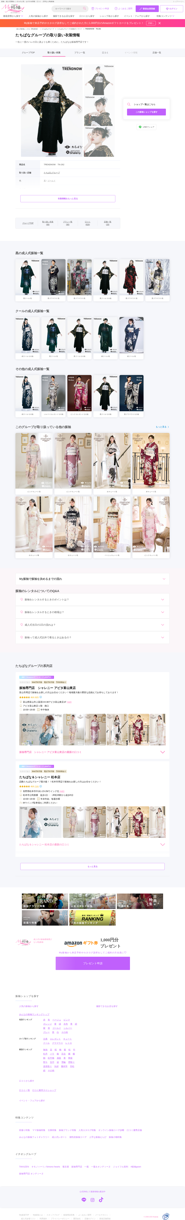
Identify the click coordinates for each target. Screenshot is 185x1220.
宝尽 (52, 1062)
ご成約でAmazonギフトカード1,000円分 (36, 677)
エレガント (55, 1039)
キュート (67, 1039)
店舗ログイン (90, 1219)
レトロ (68, 1043)
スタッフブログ (53, 1215)
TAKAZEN (24, 1166)
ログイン (171, 8)
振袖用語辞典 (68, 1215)
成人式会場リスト (28, 1219)
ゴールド (56, 1028)
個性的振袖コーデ (78, 1137)
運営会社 (77, 1219)
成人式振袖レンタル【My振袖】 (27, 29)
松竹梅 (51, 1058)
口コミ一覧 (24, 1090)
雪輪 (63, 1062)
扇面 (59, 1058)
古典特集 (52, 1130)
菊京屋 (65, 1166)
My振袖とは (38, 1215)
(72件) (36, 786)
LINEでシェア (146, 127)
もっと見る (163, 427)
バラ (52, 1054)
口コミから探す (87, 16)
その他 (64, 1032)
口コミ (105, 52)
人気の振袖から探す (38, 16)
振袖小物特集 (115, 1137)
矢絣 (56, 1066)
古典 (45, 1039)
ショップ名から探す (109, 16)
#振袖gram (136, 1166)
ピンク (67, 1020)
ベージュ (56, 1020)
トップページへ (178, 1)
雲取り (71, 1062)
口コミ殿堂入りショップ (44, 1090)
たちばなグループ (46, 29)
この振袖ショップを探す (147, 112)
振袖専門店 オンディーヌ (31, 1173)
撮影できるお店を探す (64, 16)
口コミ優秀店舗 (134, 1130)
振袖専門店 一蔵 (80, 1166)
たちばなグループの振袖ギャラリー (70, 29)
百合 (63, 1054)
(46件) (36, 697)
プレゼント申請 (100, 8)
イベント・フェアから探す (137, 16)
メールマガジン (101, 1215)
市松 (72, 1066)
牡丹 (45, 1054)
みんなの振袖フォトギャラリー (34, 1137)
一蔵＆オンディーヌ (101, 1166)
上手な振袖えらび (97, 1137)
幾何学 (64, 1066)
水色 (66, 1024)
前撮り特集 (24, 1130)
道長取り (47, 1066)
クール (46, 1043)
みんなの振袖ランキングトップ (34, 1014)
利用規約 (43, 1219)
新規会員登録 (147, 8)
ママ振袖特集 (38, 1130)
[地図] (69, 702)
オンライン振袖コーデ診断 (111, 1130)
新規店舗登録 (105, 1219)
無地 (45, 1049)
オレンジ (47, 1024)
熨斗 (45, 1062)
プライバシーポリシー (60, 1219)
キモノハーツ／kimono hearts (45, 1166)
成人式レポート (59, 1137)
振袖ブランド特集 (67, 1130)
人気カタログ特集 (87, 1130)
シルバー (68, 1028)
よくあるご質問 (123, 8)
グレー (46, 1032)
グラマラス (57, 1043)
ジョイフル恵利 (120, 1166)
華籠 (70, 1058)
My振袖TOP (24, 1215)
